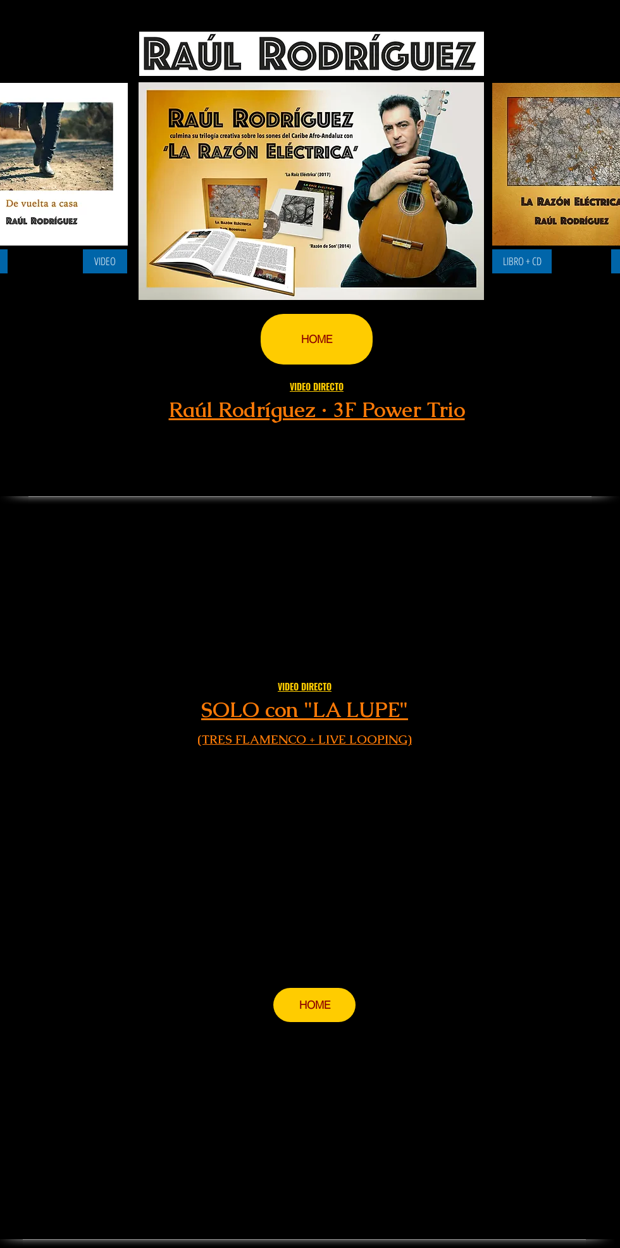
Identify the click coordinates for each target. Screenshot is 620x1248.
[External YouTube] (305, 859)
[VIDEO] (105, 261)
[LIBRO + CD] (522, 261)
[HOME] (317, 339)
